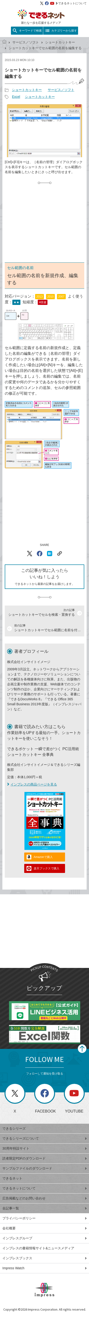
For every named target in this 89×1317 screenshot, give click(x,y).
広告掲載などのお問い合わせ (44, 1198)
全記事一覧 (44, 1208)
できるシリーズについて (44, 1138)
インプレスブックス (44, 1258)
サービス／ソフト (25, 42)
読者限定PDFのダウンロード (44, 1158)
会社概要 (44, 1228)
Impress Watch (44, 1268)
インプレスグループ (44, 1238)
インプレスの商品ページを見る (32, 784)
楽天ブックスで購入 (46, 868)
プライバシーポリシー (44, 1218)
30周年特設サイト (44, 1148)
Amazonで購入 (43, 857)
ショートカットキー (60, 42)
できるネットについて (71, 3)
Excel (16, 97)
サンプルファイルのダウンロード (44, 1168)
